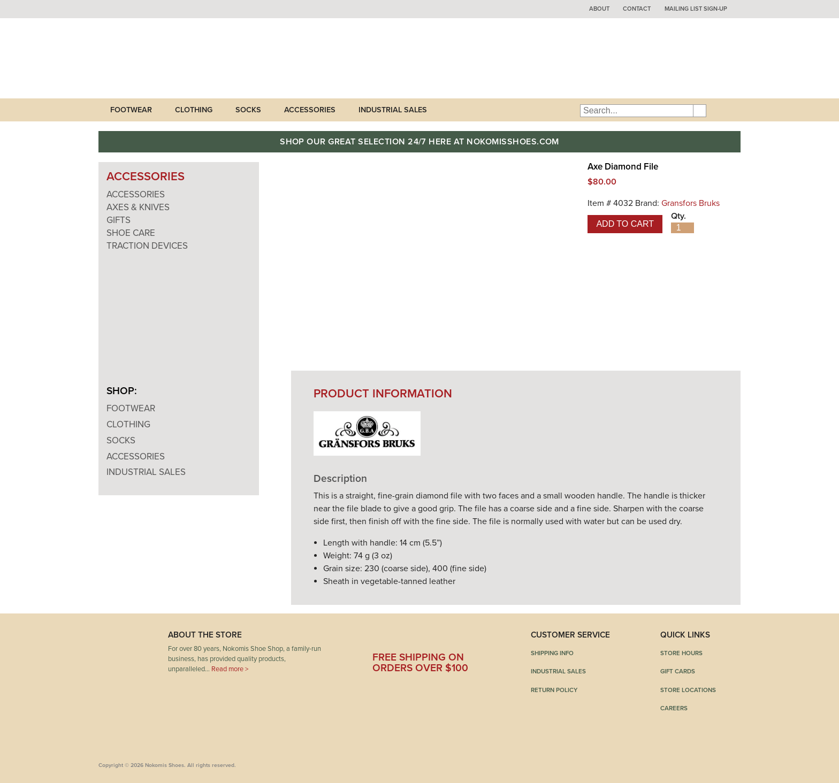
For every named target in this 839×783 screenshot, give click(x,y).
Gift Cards (677, 671)
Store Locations (688, 690)
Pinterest (442, 639)
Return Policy (554, 690)
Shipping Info (552, 653)
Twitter (411, 639)
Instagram (474, 639)
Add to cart (625, 223)
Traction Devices (147, 245)
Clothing (193, 109)
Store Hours (681, 653)
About (599, 8)
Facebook (380, 639)
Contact (637, 8)
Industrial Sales (393, 109)
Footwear (131, 109)
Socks (248, 109)
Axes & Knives (138, 207)
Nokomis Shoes (169, 58)
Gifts (118, 220)
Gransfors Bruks (690, 203)
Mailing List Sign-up (696, 8)
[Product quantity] (682, 227)
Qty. (678, 216)
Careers (674, 708)
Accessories (309, 109)
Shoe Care (130, 233)
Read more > (229, 669)
